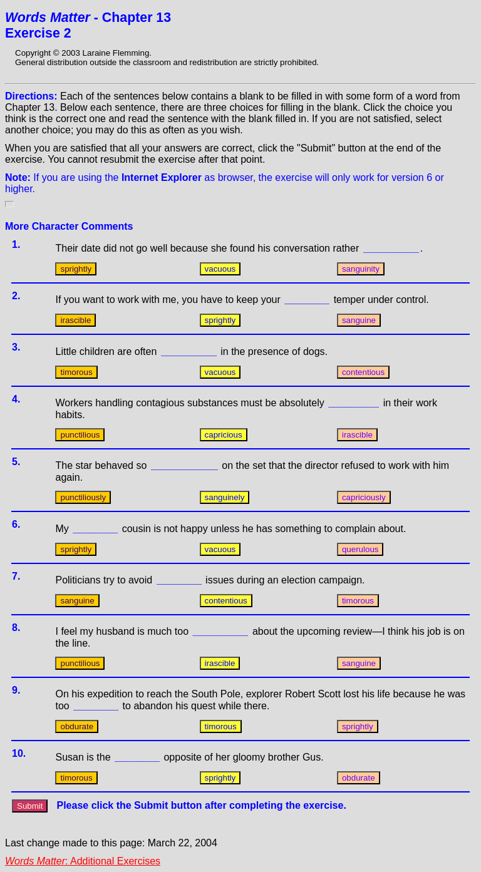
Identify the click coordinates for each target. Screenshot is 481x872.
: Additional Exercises (82, 861)
